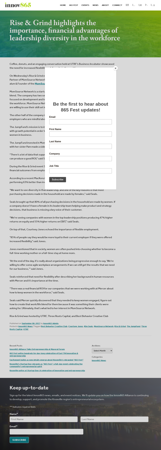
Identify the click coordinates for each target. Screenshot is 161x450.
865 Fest (73, 5)
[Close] (115, 68)
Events (85, 5)
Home (63, 5)
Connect (117, 5)
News (95, 5)
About (105, 5)
